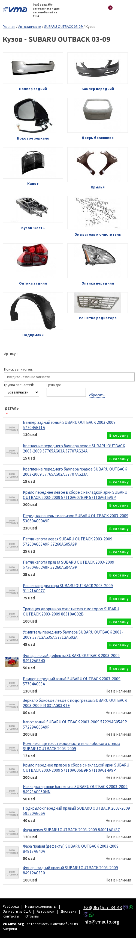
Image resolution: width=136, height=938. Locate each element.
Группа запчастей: (19, 385)
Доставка (68, 911)
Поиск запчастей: (18, 369)
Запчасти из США (17, 911)
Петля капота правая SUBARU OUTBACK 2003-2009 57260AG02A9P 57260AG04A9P (68, 565)
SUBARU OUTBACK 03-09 (63, 26)
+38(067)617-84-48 (102, 907)
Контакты (11, 916)
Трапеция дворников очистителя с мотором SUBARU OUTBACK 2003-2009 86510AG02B (71, 611)
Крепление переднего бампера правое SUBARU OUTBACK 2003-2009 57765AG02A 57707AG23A (75, 471)
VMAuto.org (16, 9)
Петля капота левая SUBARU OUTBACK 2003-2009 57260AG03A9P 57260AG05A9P (67, 541)
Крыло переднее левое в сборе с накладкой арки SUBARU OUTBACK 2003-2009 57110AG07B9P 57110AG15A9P (75, 495)
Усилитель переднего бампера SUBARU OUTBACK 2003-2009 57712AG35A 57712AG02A (73, 634)
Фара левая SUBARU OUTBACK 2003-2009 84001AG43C (71, 829)
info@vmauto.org (101, 922)
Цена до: (54, 385)
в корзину (119, 435)
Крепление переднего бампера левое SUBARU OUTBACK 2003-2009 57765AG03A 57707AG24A (74, 448)
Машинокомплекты (40, 906)
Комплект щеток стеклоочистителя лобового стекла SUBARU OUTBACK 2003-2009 (71, 746)
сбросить (97, 394)
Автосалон (45, 911)
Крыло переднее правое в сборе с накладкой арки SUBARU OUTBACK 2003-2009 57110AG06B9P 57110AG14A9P (76, 767)
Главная (9, 26)
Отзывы (32, 916)
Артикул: (11, 354)
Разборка (11, 906)
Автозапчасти (29, 26)
